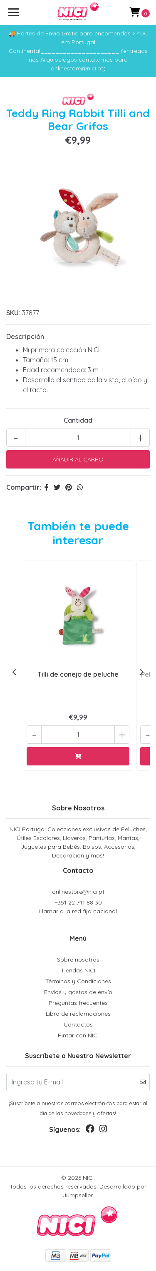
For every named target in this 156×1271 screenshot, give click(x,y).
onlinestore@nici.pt (78, 891)
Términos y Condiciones (78, 981)
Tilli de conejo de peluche (78, 674)
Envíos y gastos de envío (78, 992)
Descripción (25, 336)
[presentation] (14, 672)
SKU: (13, 313)
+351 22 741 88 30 (78, 907)
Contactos (78, 1024)
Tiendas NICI (78, 970)
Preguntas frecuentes (78, 1003)
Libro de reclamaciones (78, 1013)
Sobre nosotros (78, 959)
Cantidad (78, 420)
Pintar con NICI (78, 1035)
